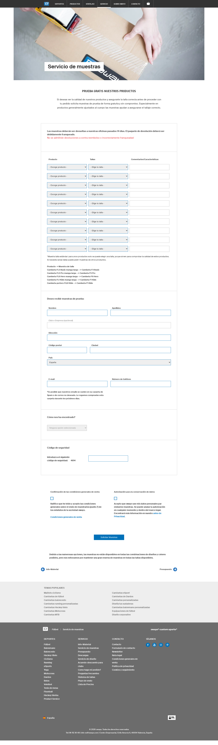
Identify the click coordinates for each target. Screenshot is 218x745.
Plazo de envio (85, 681)
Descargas (83, 655)
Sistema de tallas (86, 677)
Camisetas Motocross (54, 611)
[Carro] (148, 4)
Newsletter (117, 651)
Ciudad (94, 345)
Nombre (52, 308)
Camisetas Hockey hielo (56, 607)
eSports (48, 666)
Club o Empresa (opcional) (61, 320)
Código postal (55, 345)
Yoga (46, 670)
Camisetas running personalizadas (61, 604)
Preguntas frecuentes (88, 673)
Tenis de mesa (51, 688)
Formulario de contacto (123, 648)
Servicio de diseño (87, 659)
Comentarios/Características (145, 159)
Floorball (48, 691)
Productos (75, 4)
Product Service (52, 699)
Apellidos (116, 308)
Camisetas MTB (51, 614)
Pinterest (167, 645)
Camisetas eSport (121, 593)
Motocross (49, 673)
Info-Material (52, 569)
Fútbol (47, 644)
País (51, 358)
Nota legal (117, 655)
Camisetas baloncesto (55, 600)
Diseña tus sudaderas (122, 604)
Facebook (148, 645)
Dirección (53, 333)
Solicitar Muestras (109, 537)
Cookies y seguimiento (123, 670)
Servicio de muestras (88, 648)
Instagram (161, 645)
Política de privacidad (123, 666)
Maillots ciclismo (52, 593)
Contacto (135, 4)
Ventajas (90, 4)
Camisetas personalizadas (125, 600)
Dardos (47, 677)
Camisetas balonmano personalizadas (131, 607)
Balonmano (49, 648)
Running (48, 662)
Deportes (59, 4)
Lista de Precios (86, 684)
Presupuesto (166, 569)
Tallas (92, 159)
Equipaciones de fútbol (123, 611)
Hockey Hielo (50, 655)
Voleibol (48, 684)
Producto (53, 159)
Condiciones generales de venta (66, 517)
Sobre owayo (119, 4)
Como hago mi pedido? (89, 670)
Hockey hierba (51, 695)
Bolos (46, 681)
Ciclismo (48, 659)
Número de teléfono (121, 379)
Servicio (104, 4)
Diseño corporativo (121, 614)
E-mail (51, 379)
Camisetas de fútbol (54, 596)
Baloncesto (49, 651)
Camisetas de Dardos (122, 596)
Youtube (154, 645)
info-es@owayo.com (89, 733)
